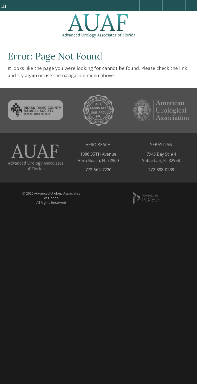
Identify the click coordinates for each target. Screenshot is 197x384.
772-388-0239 (161, 170)
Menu (4, 5)
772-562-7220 (98, 170)
